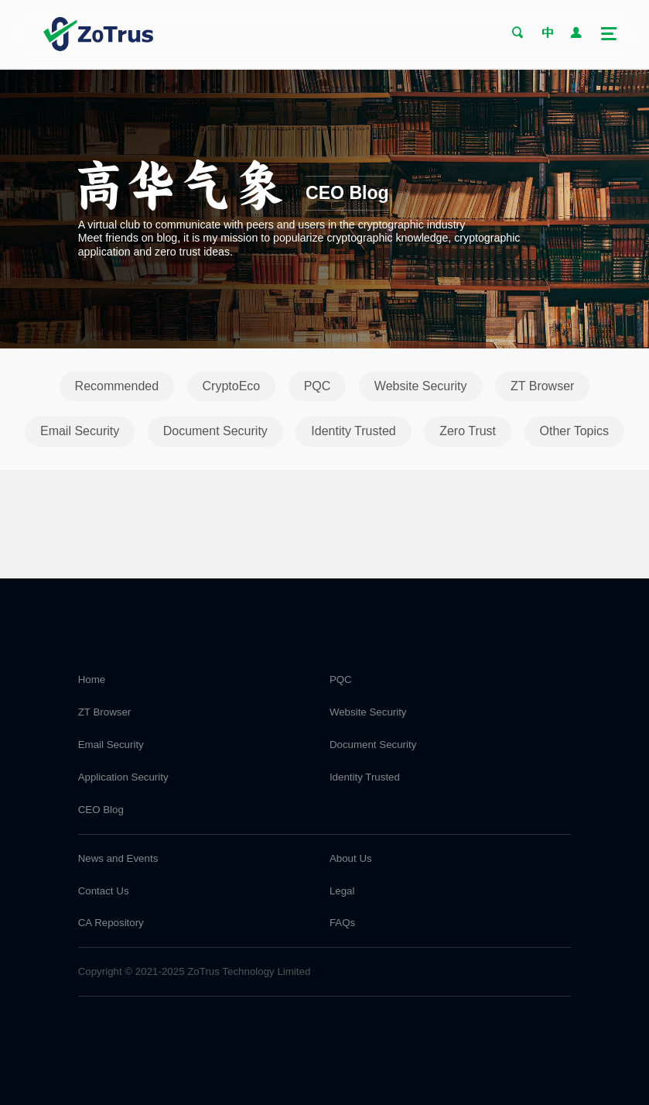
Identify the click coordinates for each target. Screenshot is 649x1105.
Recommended (117, 386)
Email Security (79, 431)
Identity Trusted (353, 431)
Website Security (420, 386)
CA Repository (111, 922)
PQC (317, 386)
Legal (342, 891)
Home (92, 679)
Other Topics (575, 431)
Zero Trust (467, 431)
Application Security (123, 777)
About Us (351, 858)
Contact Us (103, 891)
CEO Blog (101, 809)
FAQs (342, 922)
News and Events (118, 858)
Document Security (215, 431)
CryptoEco (232, 386)
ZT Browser (542, 386)
